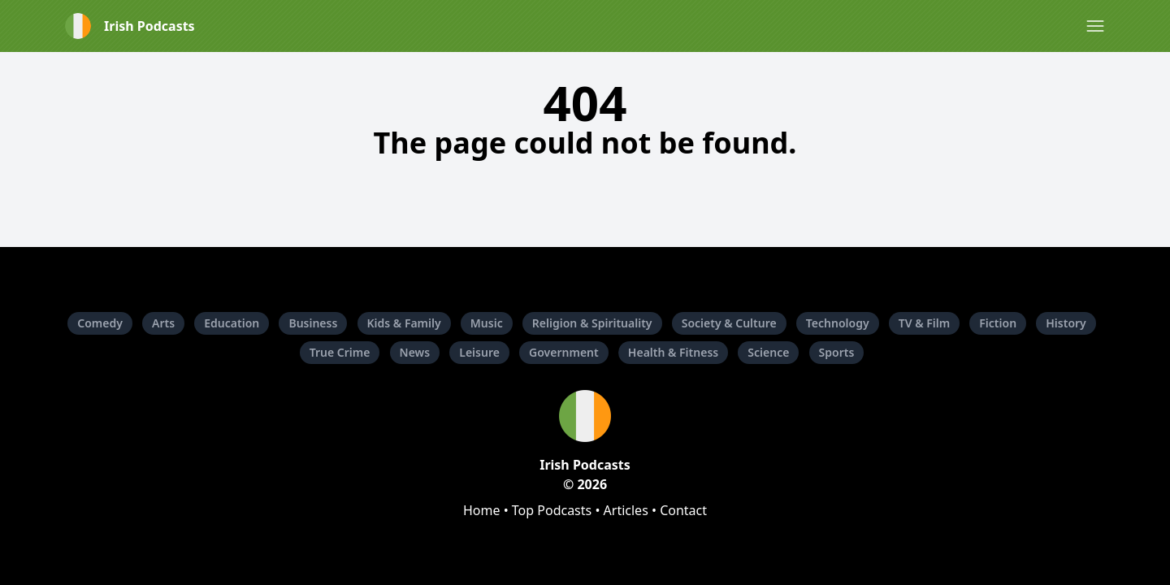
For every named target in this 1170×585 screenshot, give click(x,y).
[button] (1095, 26)
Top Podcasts (552, 510)
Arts (163, 323)
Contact (683, 510)
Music (486, 323)
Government (564, 352)
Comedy (100, 323)
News (415, 352)
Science (768, 352)
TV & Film (924, 323)
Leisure (479, 352)
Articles (626, 510)
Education (231, 323)
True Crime (340, 352)
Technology (837, 323)
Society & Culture (729, 323)
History (1066, 323)
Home (481, 510)
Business (312, 323)
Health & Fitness (673, 352)
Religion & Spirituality (592, 323)
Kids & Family (404, 323)
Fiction (997, 323)
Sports (837, 352)
